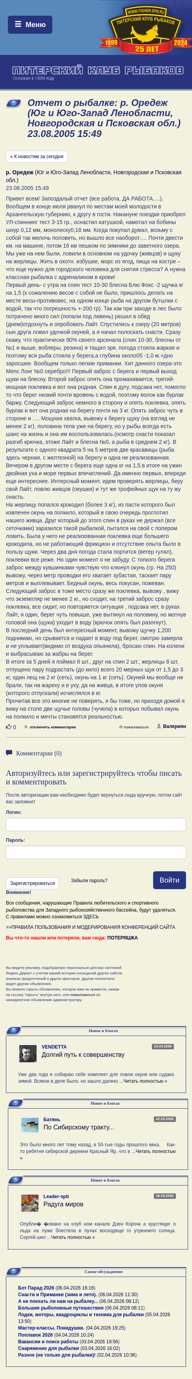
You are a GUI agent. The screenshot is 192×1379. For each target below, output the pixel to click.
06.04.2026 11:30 (118, 1294)
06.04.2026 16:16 (75, 1288)
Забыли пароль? (89, 880)
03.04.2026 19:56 (99, 1341)
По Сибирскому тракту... (79, 1127)
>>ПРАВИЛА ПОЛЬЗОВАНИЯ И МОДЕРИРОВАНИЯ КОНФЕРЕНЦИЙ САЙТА (90, 927)
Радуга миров (63, 1204)
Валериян (171, 726)
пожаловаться (134, 727)
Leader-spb (56, 1196)
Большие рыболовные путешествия (60, 1308)
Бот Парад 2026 (36, 1288)
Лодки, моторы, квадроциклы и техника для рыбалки (81, 1314)
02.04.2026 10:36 (116, 1355)
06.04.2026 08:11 (125, 1308)
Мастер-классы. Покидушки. (51, 1328)
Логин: (13, 812)
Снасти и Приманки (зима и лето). (57, 1294)
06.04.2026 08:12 (119, 1301)
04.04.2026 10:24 (73, 1335)
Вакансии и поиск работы (48, 1341)
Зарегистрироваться (32, 883)
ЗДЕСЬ (91, 916)
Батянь (52, 1119)
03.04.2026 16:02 (100, 1348)
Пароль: (15, 840)
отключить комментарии (50, 727)
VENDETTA (54, 1047)
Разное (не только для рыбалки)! (57, 1355)
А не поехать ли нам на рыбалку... (58, 1301)
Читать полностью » (145, 1081)
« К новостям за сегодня (36, 156)
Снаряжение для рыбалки (48, 1348)
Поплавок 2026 (35, 1335)
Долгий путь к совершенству (83, 1054)
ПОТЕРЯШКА (122, 938)
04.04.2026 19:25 (105, 1328)
